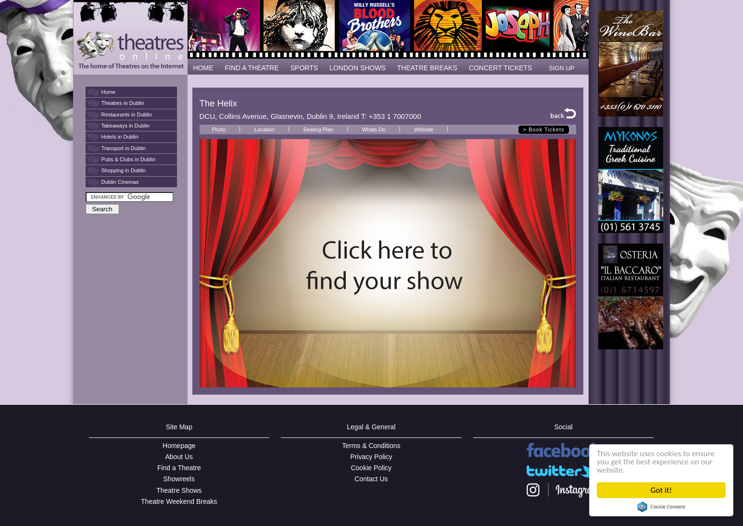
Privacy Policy (371, 457)
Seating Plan (318, 129)
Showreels (179, 479)
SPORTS (304, 68)
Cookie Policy (371, 468)
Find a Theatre (179, 468)
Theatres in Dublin (122, 103)
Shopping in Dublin (123, 170)
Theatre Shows (178, 490)
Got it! (661, 490)
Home (108, 92)
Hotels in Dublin (120, 137)
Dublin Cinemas (120, 182)
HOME (203, 68)
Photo (219, 129)
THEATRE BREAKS (427, 68)
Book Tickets (546, 129)
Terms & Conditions (371, 445)
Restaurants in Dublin (126, 114)
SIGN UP (561, 68)
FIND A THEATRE (252, 68)
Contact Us (371, 479)
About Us (179, 457)
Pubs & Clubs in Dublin (128, 159)
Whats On (374, 129)
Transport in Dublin (123, 148)
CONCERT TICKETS (500, 68)
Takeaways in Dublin (125, 125)
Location (264, 129)
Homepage (179, 445)
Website (424, 129)
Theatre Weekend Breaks (179, 501)
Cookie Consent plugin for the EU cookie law (661, 506)
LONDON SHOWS (357, 68)
